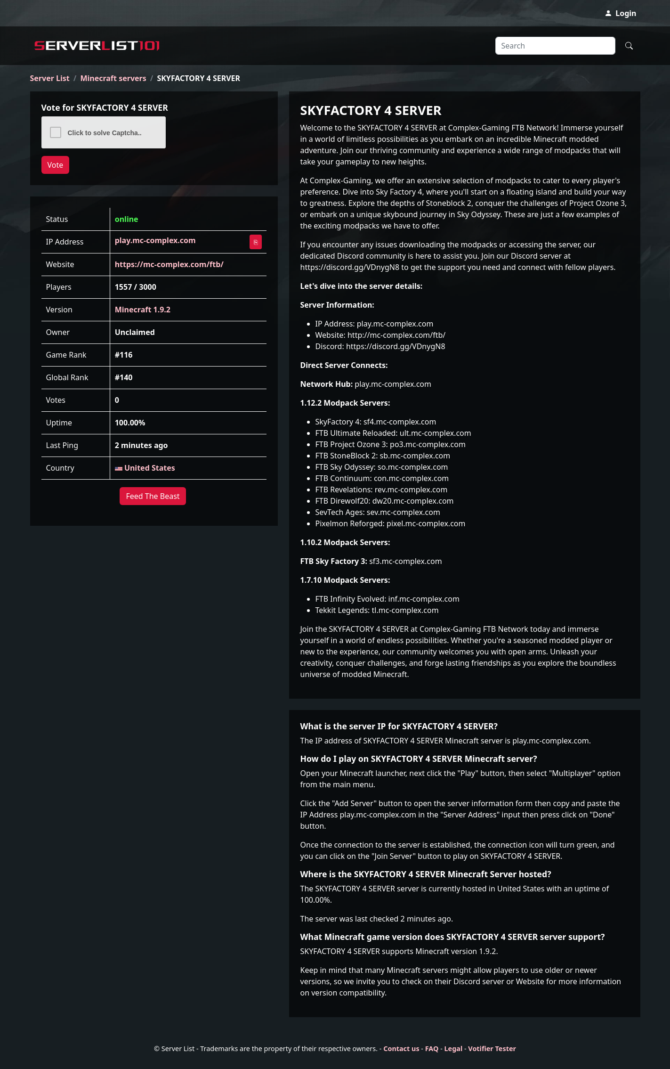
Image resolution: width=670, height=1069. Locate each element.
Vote (56, 165)
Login (620, 13)
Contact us (401, 1048)
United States (145, 468)
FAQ (432, 1048)
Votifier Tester (492, 1048)
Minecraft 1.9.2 (142, 309)
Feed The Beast (152, 496)
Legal (453, 1048)
